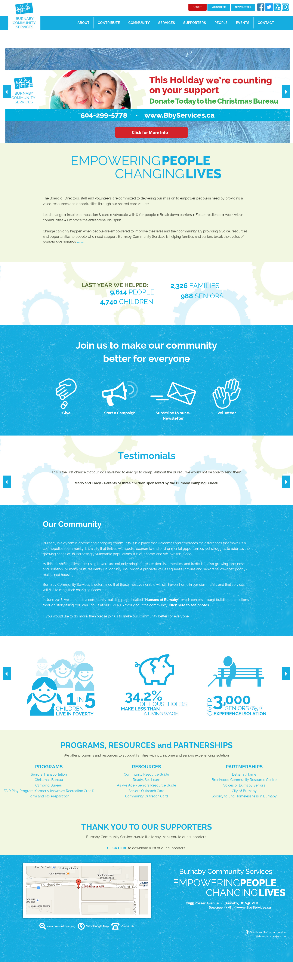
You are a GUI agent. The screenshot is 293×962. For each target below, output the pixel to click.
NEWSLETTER (243, 7)
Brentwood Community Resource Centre (244, 780)
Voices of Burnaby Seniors (244, 785)
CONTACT (266, 23)
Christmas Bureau (49, 780)
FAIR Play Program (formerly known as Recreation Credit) (49, 791)
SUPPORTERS (194, 23)
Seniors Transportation (49, 774)
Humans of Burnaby (161, 600)
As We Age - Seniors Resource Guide (146, 785)
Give (66, 413)
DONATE (197, 7)
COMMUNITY (139, 23)
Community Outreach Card (146, 796)
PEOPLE (221, 23)
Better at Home (244, 774)
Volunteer (227, 413)
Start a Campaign (120, 413)
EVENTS (242, 23)
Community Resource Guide (146, 774)
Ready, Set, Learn (146, 780)
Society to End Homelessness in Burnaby (244, 796)
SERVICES (166, 23)
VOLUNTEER (219, 7)
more (80, 242)
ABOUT (83, 23)
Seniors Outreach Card (146, 791)
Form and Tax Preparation (48, 796)
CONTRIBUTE (109, 23)
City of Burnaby (244, 791)
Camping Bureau (48, 785)
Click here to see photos (189, 605)
